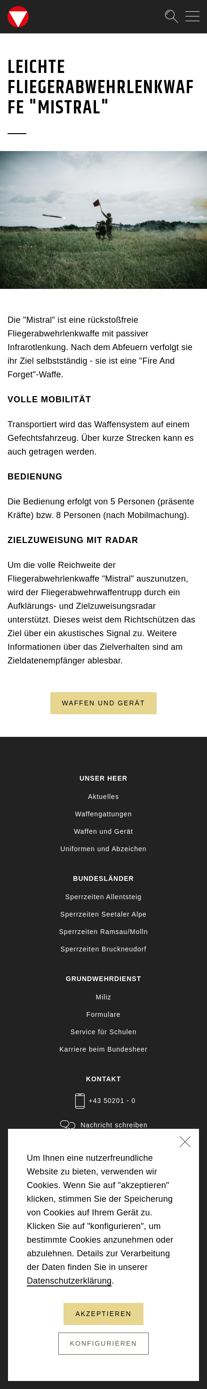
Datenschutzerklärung (69, 1280)
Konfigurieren (103, 1343)
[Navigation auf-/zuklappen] (192, 16)
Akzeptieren (103, 1313)
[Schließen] (185, 1143)
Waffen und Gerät (103, 703)
